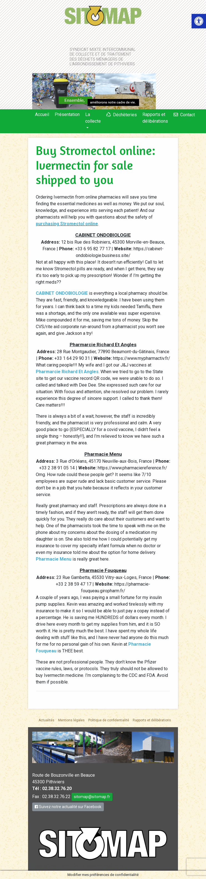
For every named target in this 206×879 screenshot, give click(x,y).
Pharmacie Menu (53, 559)
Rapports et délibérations (155, 118)
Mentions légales (71, 720)
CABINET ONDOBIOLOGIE (62, 293)
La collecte (93, 118)
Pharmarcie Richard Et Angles (67, 371)
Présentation (67, 114)
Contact (187, 114)
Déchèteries (125, 114)
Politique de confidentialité (108, 720)
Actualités (46, 720)
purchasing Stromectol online (67, 223)
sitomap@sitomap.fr (92, 796)
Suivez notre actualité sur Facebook (68, 806)
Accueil (42, 114)
